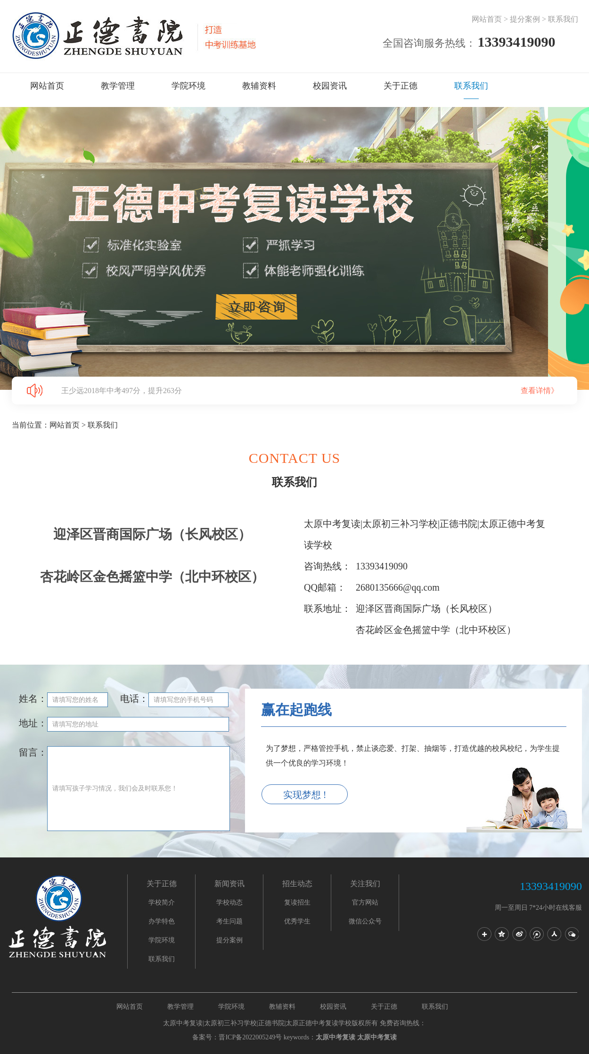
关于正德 (400, 86)
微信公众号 (365, 921)
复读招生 (297, 902)
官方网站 (365, 902)
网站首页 (487, 19)
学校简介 (161, 902)
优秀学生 (297, 921)
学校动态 (229, 902)
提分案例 (525, 19)
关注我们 (365, 884)
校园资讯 (330, 86)
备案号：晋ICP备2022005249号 (237, 1037)
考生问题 (229, 921)
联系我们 (563, 19)
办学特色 (161, 921)
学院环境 (188, 86)
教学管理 (118, 86)
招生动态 (297, 884)
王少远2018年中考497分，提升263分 (319, 390)
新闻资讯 (229, 884)
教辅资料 (259, 86)
